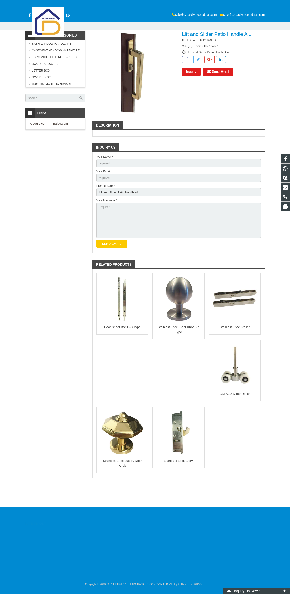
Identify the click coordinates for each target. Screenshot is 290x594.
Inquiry (191, 93)
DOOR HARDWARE (138, 40)
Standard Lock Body (178, 482)
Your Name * (104, 178)
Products (116, 40)
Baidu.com (60, 144)
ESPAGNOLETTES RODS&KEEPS (55, 78)
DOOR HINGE (41, 98)
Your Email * (104, 192)
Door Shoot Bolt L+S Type (122, 348)
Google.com (38, 144)
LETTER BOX (41, 91)
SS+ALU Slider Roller (235, 415)
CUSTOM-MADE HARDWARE (52, 105)
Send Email (218, 93)
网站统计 (199, 584)
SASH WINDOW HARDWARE (51, 65)
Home (102, 40)
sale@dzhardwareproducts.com (145, 3)
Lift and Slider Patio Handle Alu (208, 73)
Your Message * (106, 221)
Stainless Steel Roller (235, 348)
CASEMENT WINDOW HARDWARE (56, 71)
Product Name (105, 207)
